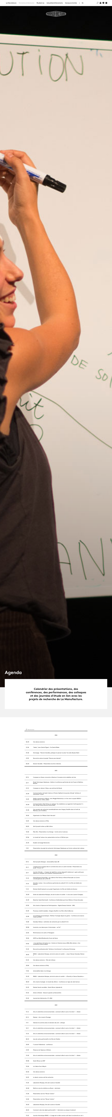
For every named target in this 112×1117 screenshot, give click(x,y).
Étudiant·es (40, 3)
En (82, 3)
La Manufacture (11, 3)
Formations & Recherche (26, 3)
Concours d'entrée (71, 3)
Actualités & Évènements (55, 3)
